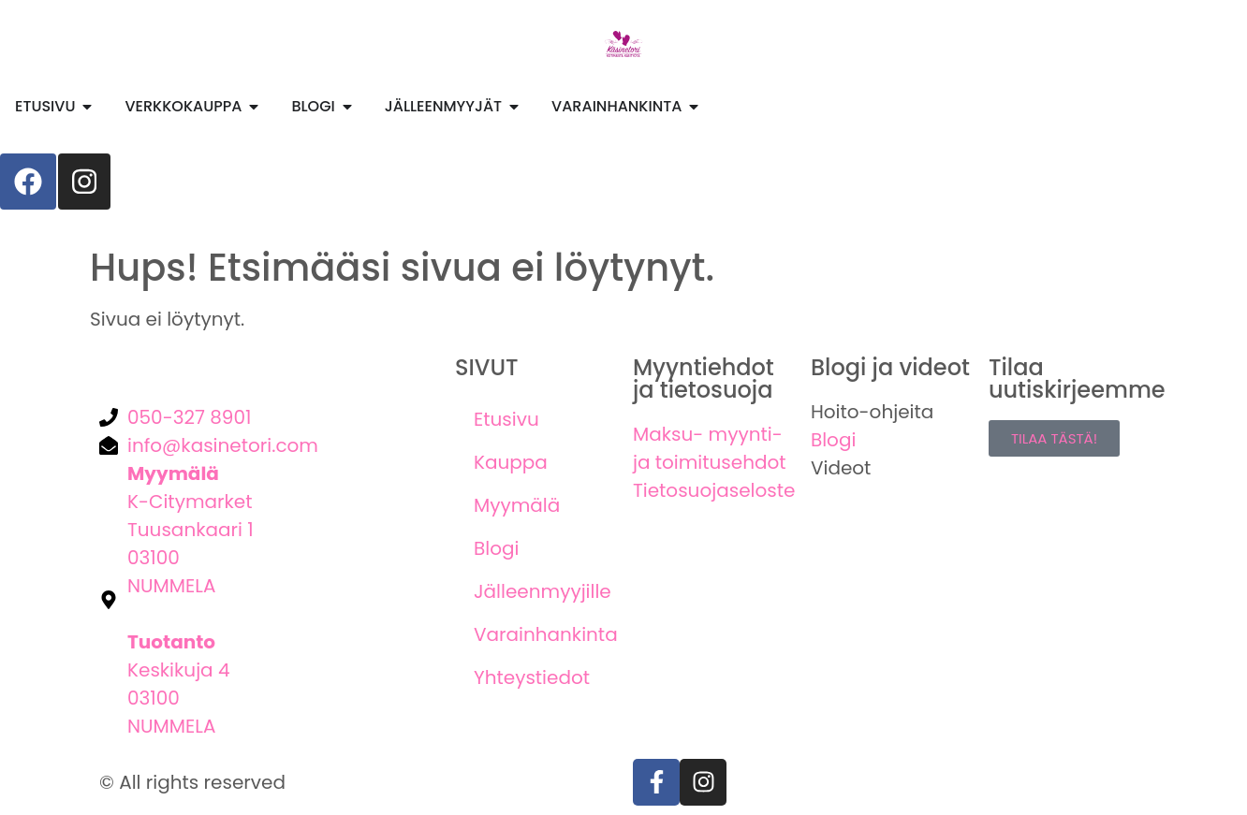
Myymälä (517, 505)
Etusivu (506, 419)
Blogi (496, 548)
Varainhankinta (544, 634)
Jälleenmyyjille (542, 591)
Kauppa (511, 462)
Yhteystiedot (532, 677)
